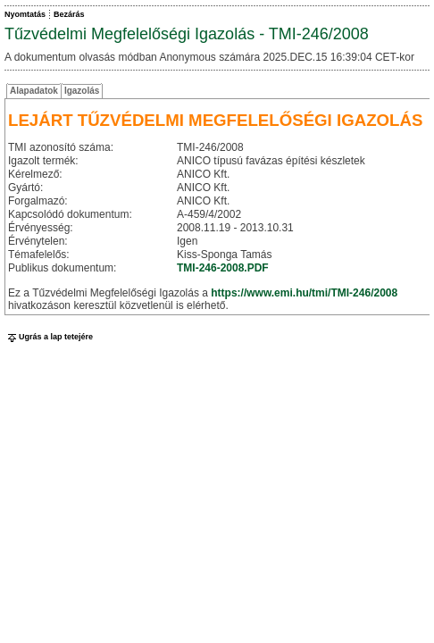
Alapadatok (34, 91)
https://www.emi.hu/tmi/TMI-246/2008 (304, 293)
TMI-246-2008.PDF (223, 268)
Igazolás (81, 91)
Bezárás (69, 14)
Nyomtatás (25, 14)
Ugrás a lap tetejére (48, 336)
